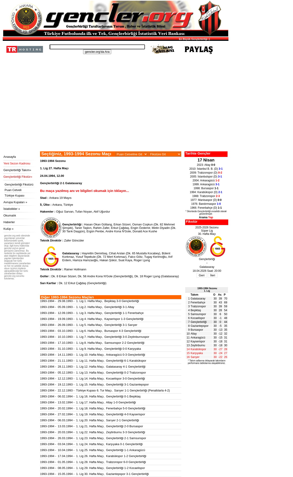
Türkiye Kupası (14, 195)
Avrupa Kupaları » (15, 202)
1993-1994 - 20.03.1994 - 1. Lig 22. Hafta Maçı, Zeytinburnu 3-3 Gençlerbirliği (92, 432)
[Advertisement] (115, 117)
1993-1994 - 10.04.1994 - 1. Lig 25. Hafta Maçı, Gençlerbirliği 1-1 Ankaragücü (92, 450)
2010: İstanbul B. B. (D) (205, 168)
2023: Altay (206, 164)
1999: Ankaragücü (206, 184)
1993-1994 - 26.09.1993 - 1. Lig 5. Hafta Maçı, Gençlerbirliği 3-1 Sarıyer (88, 325)
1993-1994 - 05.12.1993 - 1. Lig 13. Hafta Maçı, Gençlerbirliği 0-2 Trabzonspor (93, 372)
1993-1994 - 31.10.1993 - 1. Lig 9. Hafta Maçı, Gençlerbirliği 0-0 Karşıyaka (90, 348)
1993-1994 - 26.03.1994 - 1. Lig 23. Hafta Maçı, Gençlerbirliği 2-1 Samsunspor (93, 438)
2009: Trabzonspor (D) (206, 172)
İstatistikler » (11, 209)
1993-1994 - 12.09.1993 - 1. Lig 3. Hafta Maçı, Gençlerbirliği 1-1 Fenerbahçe (92, 313)
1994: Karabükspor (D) (206, 192)
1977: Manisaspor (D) (206, 200)
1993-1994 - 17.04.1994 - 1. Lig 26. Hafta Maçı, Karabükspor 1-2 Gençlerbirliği (93, 456)
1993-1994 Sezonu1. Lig (207, 289)
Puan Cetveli (13, 190)
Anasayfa (9, 156)
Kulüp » (8, 228)
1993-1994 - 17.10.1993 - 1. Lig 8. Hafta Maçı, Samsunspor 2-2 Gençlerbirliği (92, 342)
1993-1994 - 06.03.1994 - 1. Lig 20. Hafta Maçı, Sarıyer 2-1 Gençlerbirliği (89, 420)
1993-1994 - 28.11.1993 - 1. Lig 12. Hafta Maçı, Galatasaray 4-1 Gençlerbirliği (92, 366)
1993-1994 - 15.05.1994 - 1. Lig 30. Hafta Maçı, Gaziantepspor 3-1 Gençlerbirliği (94, 474)
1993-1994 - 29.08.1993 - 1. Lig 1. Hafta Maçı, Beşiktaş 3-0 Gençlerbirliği (89, 301)
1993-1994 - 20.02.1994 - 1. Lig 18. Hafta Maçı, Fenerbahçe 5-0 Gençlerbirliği (92, 408)
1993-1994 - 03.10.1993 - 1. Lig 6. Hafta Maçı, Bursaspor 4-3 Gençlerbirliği (90, 331)
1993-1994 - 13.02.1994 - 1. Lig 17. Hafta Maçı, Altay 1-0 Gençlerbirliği (88, 402)
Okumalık (9, 215)
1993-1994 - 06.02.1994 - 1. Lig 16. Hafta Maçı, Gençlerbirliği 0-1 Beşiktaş (90, 396)
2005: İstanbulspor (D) (206, 176)
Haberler (9, 222)
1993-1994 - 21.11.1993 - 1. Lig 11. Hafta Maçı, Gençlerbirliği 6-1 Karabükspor (93, 360)
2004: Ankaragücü (206, 180)
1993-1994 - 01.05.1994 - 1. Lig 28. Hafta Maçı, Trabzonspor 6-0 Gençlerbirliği (93, 462)
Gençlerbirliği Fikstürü (19, 184)
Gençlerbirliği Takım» (17, 170)
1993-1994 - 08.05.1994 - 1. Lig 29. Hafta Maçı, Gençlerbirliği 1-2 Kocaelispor (92, 468)
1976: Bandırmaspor (206, 203)
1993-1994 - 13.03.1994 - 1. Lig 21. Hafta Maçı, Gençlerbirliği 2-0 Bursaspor (91, 426)
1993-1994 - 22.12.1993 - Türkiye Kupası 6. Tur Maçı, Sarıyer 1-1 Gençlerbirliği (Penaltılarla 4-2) (105, 390)
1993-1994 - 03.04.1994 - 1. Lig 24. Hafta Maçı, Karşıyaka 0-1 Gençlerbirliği (91, 444)
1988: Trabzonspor (206, 196)
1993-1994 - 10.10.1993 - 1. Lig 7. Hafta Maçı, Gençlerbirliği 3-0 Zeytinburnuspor (94, 336)
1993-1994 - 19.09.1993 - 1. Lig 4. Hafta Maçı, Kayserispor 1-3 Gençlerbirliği (92, 319)
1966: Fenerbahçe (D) (206, 207)
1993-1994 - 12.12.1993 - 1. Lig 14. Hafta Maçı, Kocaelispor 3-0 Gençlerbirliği (92, 378)
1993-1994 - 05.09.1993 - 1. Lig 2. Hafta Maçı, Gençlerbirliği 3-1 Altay (87, 307)
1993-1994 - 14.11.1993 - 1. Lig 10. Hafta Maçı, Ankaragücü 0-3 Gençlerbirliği (92, 354)
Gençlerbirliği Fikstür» (17, 176)
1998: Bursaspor (206, 188)
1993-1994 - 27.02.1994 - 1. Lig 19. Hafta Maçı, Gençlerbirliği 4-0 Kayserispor (92, 414)
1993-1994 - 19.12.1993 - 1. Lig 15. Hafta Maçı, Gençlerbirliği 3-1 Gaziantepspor (94, 384)
